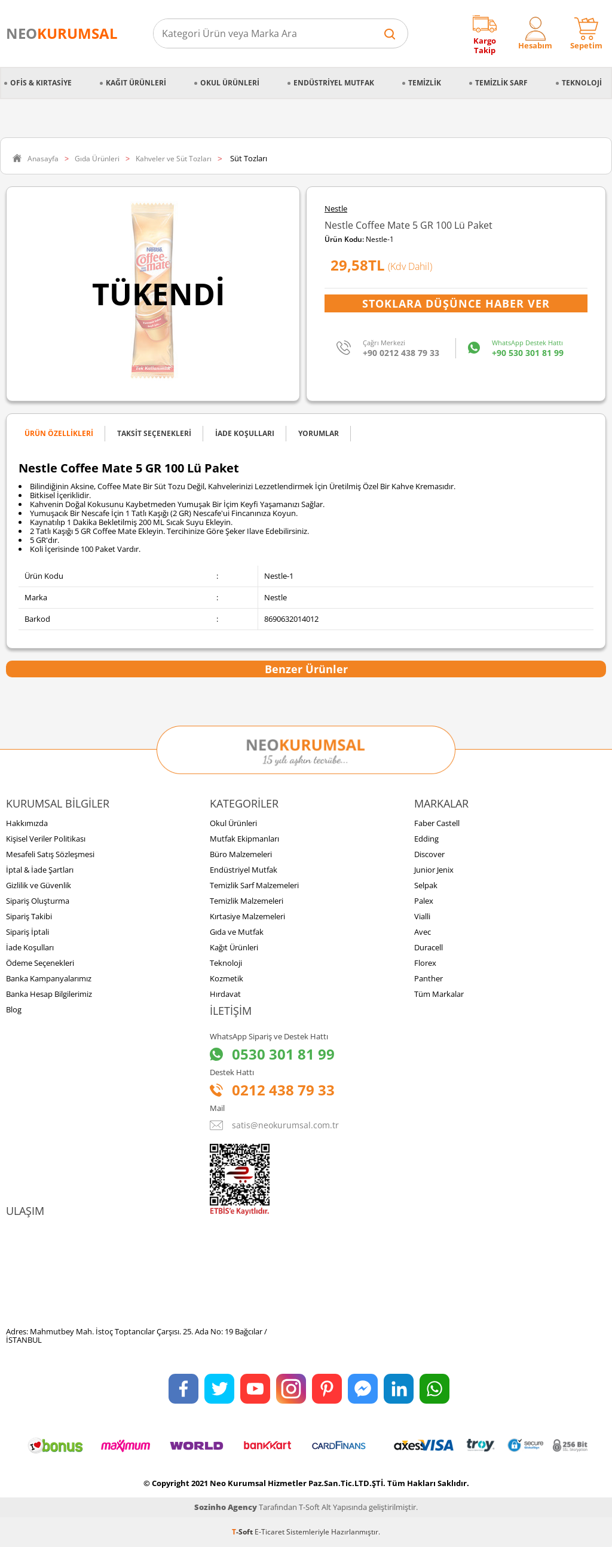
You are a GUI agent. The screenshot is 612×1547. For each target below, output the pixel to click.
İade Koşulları (30, 947)
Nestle (336, 209)
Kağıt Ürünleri (136, 83)
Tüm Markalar (439, 994)
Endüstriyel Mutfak (333, 83)
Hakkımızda (27, 823)
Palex (423, 901)
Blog (14, 1009)
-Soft (243, 1532)
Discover (429, 854)
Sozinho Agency (225, 1507)
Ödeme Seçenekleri (40, 963)
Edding (426, 838)
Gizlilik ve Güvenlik (38, 885)
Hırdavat (225, 994)
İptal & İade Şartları (40, 869)
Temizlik (424, 83)
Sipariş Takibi (29, 916)
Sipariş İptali (27, 932)
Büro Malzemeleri (241, 854)
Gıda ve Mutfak (237, 932)
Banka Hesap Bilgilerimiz (49, 994)
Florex (425, 963)
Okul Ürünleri (229, 83)
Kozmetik (226, 978)
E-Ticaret (269, 1532)
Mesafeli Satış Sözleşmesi (50, 854)
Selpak (425, 885)
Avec (422, 932)
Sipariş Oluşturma (37, 901)
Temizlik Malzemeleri (246, 901)
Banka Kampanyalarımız (48, 978)
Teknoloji (582, 83)
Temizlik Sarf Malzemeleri (254, 885)
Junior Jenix (434, 869)
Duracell (428, 947)
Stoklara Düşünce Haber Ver (456, 303)
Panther (428, 978)
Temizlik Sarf (501, 83)
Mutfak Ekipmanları (244, 838)
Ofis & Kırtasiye (41, 83)
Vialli (422, 916)
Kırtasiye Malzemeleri (247, 916)
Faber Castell (437, 823)
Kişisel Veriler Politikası (45, 838)
